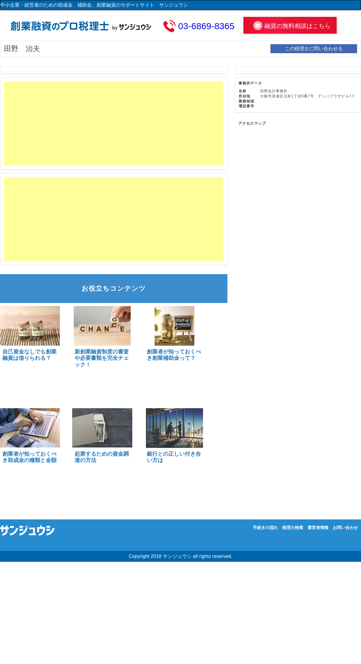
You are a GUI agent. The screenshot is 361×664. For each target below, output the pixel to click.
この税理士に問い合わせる (314, 48)
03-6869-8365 (206, 26)
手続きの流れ (265, 527)
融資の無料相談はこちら (297, 26)
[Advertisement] (97, 123)
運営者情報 (318, 527)
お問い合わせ (345, 527)
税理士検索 (292, 527)
